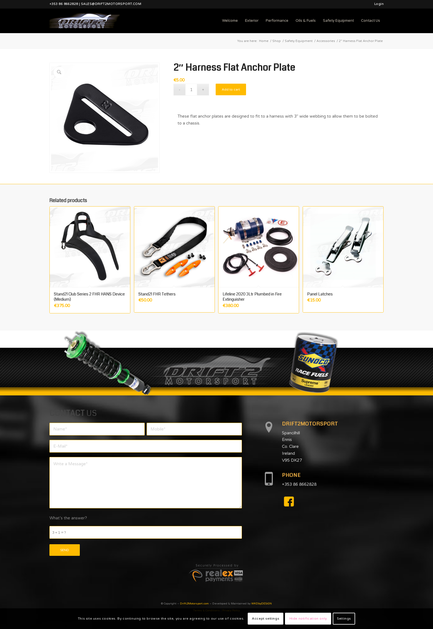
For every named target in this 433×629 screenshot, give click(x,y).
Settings (344, 618)
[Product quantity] (191, 90)
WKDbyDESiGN (261, 603)
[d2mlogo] (84, 21)
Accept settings (265, 618)
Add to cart (231, 89)
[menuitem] (377, 4)
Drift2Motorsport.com (194, 603)
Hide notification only (308, 618)
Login (379, 4)
